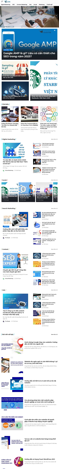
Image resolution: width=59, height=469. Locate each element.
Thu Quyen (7, 237)
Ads (3, 290)
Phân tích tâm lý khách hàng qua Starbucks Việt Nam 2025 (9, 196)
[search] (56, 1)
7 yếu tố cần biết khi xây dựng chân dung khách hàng (48, 312)
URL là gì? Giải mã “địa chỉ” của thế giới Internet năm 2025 (49, 224)
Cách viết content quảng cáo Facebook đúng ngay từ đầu (48, 152)
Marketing (12, 157)
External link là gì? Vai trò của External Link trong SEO (48, 273)
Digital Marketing (8, 139)
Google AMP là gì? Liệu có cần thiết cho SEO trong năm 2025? (29, 55)
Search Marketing (8, 208)
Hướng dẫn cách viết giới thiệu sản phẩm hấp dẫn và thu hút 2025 (15, 230)
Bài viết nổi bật (7, 334)
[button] (54, 30)
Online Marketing (9, 170)
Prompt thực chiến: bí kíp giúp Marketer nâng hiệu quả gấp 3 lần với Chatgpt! (48, 281)
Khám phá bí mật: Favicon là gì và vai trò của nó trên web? (49, 296)
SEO (11, 49)
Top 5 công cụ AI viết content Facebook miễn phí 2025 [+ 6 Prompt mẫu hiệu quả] (13, 312)
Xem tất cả (53, 139)
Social (4, 180)
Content (6, 49)
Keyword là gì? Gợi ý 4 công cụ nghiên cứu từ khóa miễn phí (49, 161)
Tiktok (18, 157)
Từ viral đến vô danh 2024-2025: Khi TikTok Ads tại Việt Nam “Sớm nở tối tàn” (15, 161)
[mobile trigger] (2, 1)
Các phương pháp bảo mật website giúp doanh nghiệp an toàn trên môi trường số (39, 401)
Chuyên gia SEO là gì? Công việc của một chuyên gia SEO (26, 196)
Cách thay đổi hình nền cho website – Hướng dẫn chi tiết (49, 240)
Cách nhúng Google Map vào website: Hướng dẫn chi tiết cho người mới (49, 232)
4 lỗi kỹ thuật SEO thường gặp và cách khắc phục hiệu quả (48, 255)
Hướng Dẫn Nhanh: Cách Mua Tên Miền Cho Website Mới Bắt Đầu (9, 125)
